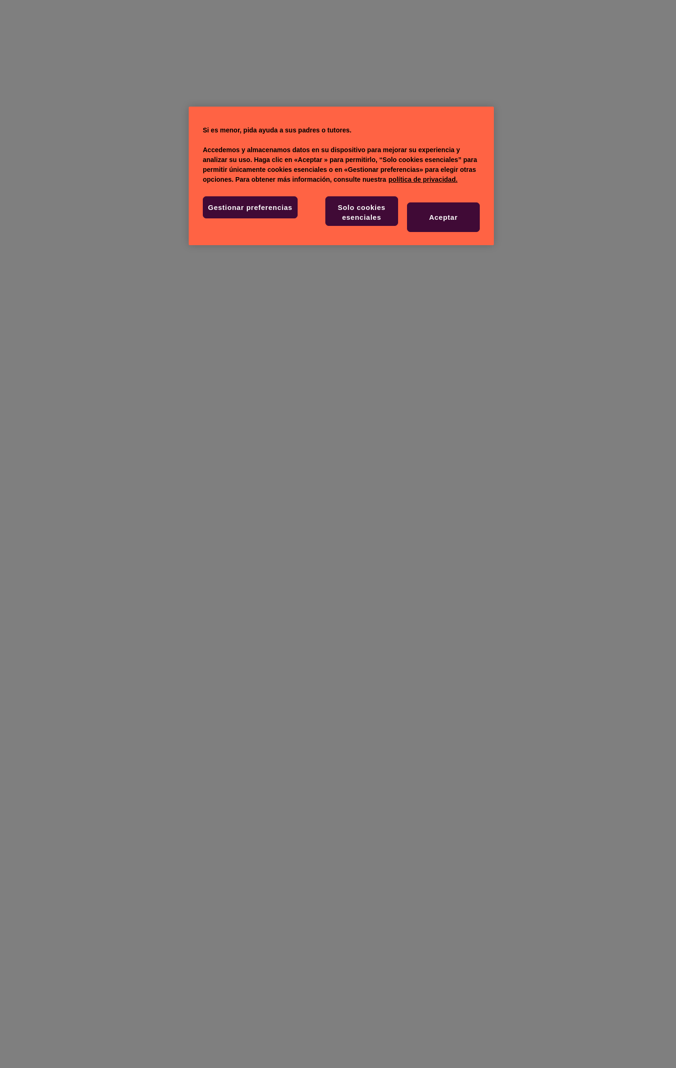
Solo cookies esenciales (362, 212)
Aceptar (443, 217)
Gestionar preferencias (250, 207)
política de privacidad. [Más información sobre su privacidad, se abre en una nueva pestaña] (423, 179)
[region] (341, 176)
